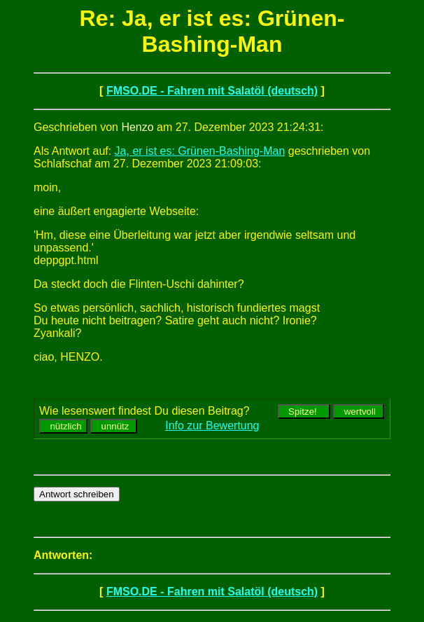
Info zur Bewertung (212, 425)
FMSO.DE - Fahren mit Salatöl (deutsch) (212, 91)
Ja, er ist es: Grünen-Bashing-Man (200, 151)
